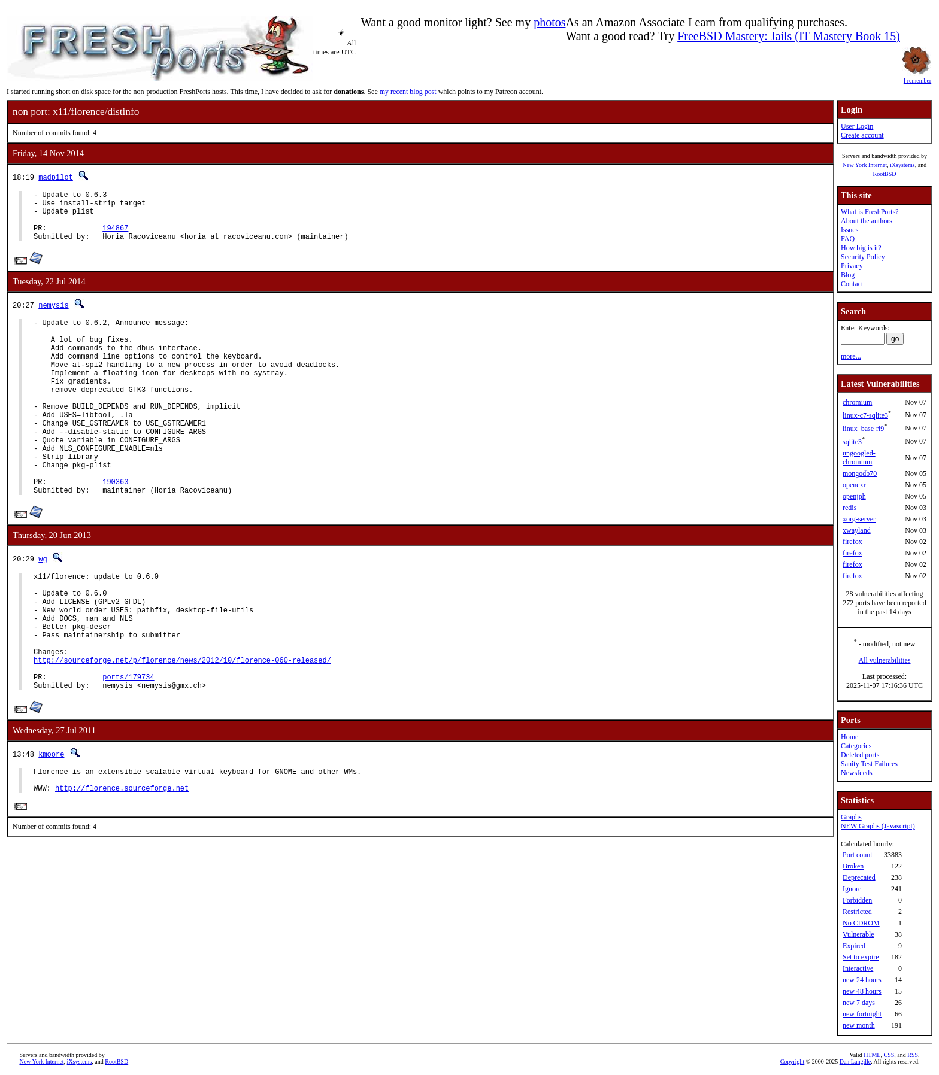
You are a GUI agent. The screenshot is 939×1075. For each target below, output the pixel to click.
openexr (854, 485)
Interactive (858, 968)
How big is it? (861, 248)
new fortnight (862, 1014)
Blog (848, 275)
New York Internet (865, 165)
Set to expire (861, 957)
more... (851, 356)
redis (849, 507)
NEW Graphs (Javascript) (878, 826)
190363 (115, 528)
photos (549, 22)
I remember (917, 77)
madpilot (55, 177)
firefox (852, 542)
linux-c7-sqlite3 (865, 415)
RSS (912, 1055)
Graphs (851, 817)
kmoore (51, 827)
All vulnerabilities (885, 660)
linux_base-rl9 (863, 428)
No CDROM (861, 923)
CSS (888, 1055)
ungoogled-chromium (859, 457)
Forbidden (857, 900)
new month (859, 1025)
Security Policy (863, 257)
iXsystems (902, 165)
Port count (858, 855)
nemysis (53, 316)
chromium (857, 402)
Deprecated (859, 877)
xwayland (857, 530)
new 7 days (859, 1002)
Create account (862, 135)
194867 (115, 237)
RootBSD (884, 174)
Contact (852, 284)
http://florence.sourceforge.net (122, 867)
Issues (849, 230)
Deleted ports (860, 755)
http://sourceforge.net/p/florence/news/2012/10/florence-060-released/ (182, 728)
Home (849, 737)
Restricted (857, 911)
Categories (856, 746)
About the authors (866, 221)
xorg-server (859, 519)
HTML (872, 1055)
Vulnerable (858, 934)
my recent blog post (408, 91)
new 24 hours (862, 980)
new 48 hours (862, 991)
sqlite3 (852, 442)
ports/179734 (128, 748)
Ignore (852, 889)
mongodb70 (860, 473)
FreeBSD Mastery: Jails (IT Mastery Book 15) (788, 35)
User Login (857, 126)
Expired (854, 946)
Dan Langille (855, 1061)
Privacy (852, 266)
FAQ (848, 239)
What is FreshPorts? (870, 212)
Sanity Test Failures (869, 764)
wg (42, 607)
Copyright (792, 1061)
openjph (854, 496)
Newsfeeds (857, 773)
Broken (853, 866)
